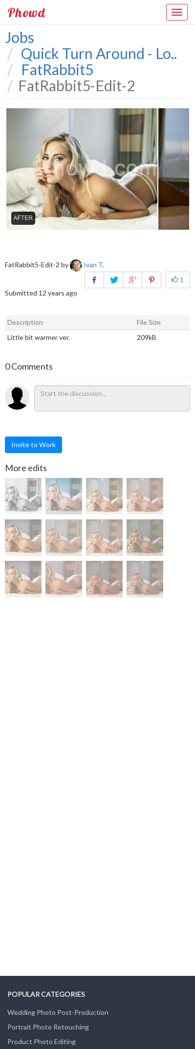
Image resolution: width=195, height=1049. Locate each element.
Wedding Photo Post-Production (57, 1012)
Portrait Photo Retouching (48, 1027)
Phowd (26, 12)
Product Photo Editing (41, 1041)
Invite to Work (33, 444)
